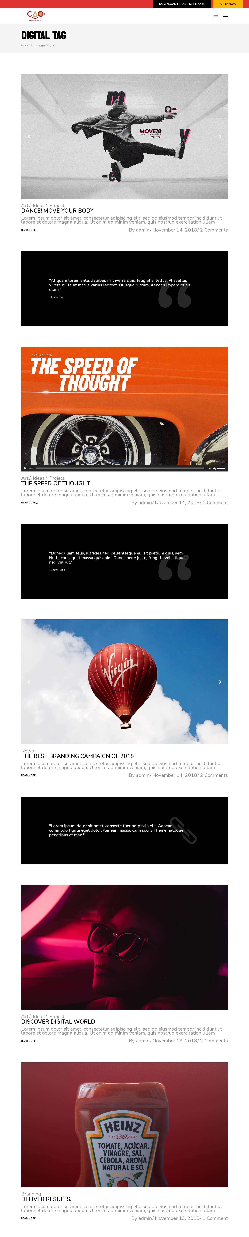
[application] (124, 468)
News (27, 751)
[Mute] (214, 468)
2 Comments (214, 230)
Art (24, 205)
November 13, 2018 (174, 1040)
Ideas (39, 205)
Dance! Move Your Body (57, 211)
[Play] (25, 468)
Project (56, 205)
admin (142, 230)
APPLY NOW (228, 4)
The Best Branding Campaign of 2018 (77, 756)
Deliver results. (46, 1199)
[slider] (120, 468)
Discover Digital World (58, 1022)
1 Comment (215, 502)
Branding (31, 1194)
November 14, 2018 (174, 230)
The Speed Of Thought (55, 483)
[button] (220, 136)
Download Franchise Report (181, 4)
